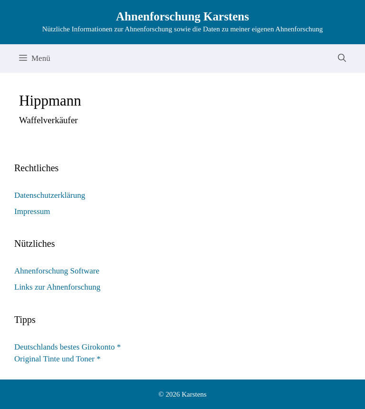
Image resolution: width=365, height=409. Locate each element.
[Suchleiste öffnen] (341, 58)
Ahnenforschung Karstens (182, 16)
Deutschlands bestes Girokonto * (67, 346)
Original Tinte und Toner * (57, 358)
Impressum (32, 211)
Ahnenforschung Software (56, 270)
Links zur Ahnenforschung (57, 287)
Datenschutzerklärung (49, 195)
